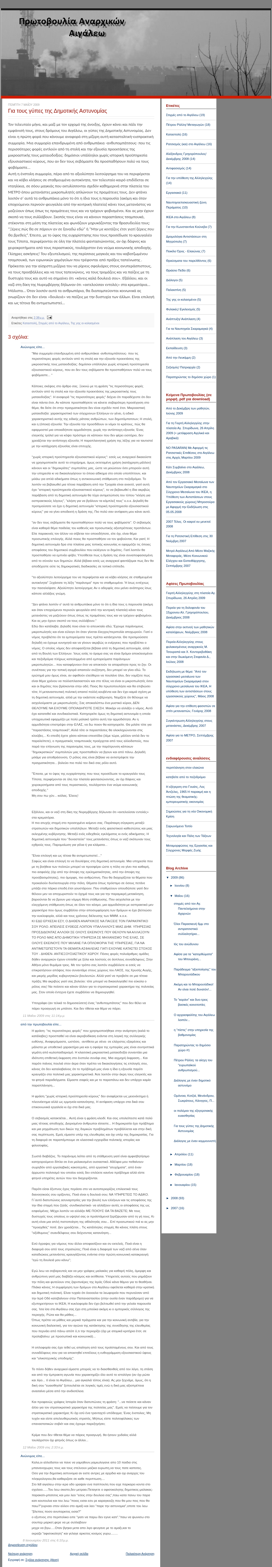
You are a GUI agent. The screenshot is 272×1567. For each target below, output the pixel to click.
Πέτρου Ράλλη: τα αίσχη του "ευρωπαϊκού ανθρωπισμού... (193, 1065)
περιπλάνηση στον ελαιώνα (185, 767)
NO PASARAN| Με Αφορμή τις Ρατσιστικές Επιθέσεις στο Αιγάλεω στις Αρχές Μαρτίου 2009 (190, 452)
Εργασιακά (173, 192)
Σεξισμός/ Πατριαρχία (181, 367)
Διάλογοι (172, 280)
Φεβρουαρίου (184, 1174)
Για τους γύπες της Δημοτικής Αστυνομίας (57, 111)
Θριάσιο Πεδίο (176, 270)
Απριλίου (181, 1154)
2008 (175, 1198)
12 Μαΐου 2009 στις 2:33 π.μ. (43, 1447)
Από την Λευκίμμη (178, 357)
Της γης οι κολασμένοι (85, 323)
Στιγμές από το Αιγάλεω (53, 323)
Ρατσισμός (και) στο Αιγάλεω (186, 144)
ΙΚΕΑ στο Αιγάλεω (178, 217)
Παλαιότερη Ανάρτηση (140, 1553)
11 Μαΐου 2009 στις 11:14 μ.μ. (44, 1015)
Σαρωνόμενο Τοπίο (179, 826)
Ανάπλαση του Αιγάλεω (182, 338)
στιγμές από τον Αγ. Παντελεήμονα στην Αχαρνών (189, 908)
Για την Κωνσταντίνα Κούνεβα (186, 226)
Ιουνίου (180, 885)
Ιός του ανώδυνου (186, 944)
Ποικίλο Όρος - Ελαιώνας (183, 251)
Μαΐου (179, 895)
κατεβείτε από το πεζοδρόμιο (186, 777)
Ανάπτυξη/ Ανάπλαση (181, 319)
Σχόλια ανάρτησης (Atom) (42, 1559)
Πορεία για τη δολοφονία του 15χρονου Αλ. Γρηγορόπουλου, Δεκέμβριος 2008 (187, 612)
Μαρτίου (181, 1164)
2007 (175, 1208)
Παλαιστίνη (173, 289)
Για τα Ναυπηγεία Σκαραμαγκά (187, 328)
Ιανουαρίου (183, 1184)
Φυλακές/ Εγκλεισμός (181, 309)
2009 (175, 877)
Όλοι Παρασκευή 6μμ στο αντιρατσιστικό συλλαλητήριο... (191, 928)
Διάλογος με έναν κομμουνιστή (195, 1141)
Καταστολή (30, 323)
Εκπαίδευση (174, 348)
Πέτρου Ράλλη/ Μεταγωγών (185, 124)
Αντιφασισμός (175, 168)
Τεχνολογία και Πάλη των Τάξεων (188, 835)
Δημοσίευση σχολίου (23, 1544)
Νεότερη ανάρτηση (20, 1553)
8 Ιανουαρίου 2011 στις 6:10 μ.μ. (46, 1540)
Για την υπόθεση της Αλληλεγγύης (189, 178)
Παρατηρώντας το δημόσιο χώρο (188, 377)
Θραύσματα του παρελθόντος (186, 260)
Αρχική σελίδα (79, 1553)
